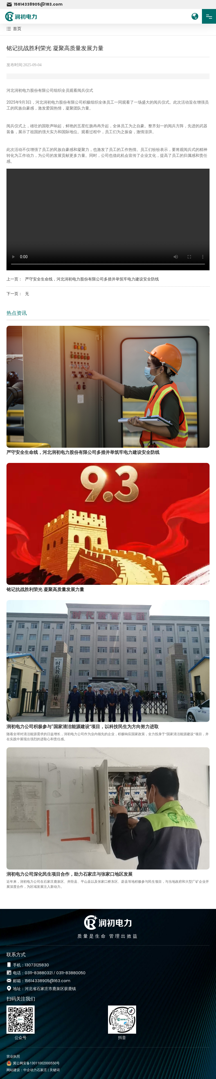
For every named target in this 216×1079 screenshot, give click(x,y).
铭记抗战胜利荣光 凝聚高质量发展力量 (45, 589)
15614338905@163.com (34, 4)
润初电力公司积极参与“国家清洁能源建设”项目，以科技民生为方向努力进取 (82, 726)
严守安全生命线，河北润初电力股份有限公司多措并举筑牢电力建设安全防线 (92, 279)
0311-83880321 (39, 973)
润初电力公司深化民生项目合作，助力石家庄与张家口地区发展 (69, 874)
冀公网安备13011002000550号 (36, 1063)
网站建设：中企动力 (21, 1070)
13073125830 (37, 965)
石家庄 (42, 1070)
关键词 (55, 1070)
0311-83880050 (71, 973)
